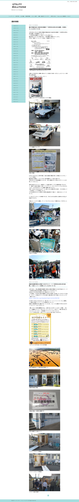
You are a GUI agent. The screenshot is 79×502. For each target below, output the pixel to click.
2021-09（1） (15, 96)
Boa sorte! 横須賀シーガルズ (64, 16)
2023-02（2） (15, 71)
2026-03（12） (16, 28)
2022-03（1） (15, 85)
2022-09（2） (15, 80)
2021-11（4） (15, 92)
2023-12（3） (15, 57)
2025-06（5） (15, 37)
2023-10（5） (15, 62)
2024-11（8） (15, 46)
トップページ (11, 16)
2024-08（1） (15, 48)
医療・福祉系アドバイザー (43, 16)
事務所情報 (28, 16)
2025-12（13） (16, 30)
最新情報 (17, 16)
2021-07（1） (15, 101)
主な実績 (22, 16)
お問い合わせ (53, 16)
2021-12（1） (15, 90)
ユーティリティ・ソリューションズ (20, 500)
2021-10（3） (15, 94)
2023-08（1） (15, 64)
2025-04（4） (15, 39)
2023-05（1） (15, 69)
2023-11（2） (15, 60)
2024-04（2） (15, 53)
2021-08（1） (15, 99)
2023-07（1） (15, 67)
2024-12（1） (15, 44)
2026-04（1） (15, 25)
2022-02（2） (15, 87)
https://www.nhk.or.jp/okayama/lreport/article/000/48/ (44, 298)
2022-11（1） (15, 76)
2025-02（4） (15, 41)
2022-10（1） (15, 78)
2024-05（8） (15, 51)
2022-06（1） (15, 83)
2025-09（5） (15, 32)
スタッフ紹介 (34, 16)
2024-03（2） (15, 55)
